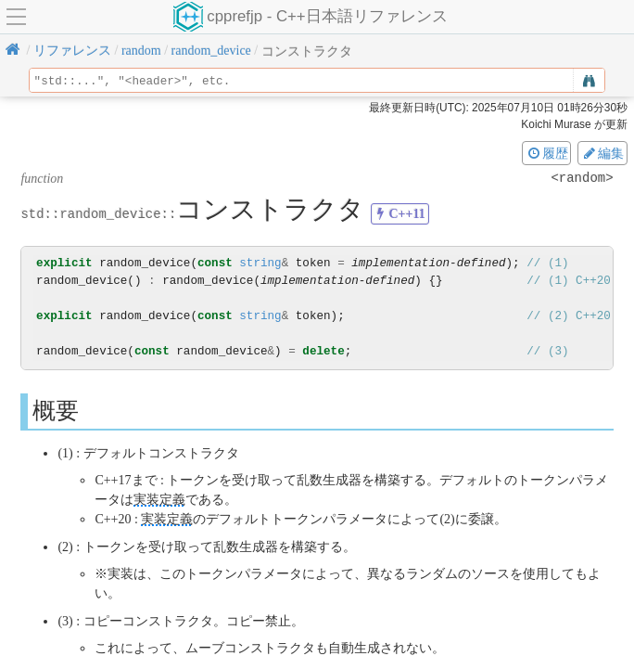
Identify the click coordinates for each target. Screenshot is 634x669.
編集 (602, 153)
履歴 (547, 153)
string (260, 263)
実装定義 (159, 500)
